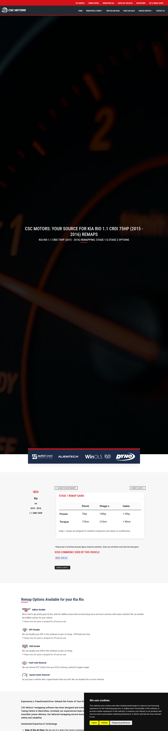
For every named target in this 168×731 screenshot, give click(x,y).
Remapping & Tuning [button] (93, 11)
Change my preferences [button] (121, 723)
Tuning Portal (93, 3)
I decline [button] (104, 723)
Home (80, 11)
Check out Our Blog (125, 3)
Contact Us (160, 11)
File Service (80, 3)
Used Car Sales (129, 11)
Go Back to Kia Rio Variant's (66, 488)
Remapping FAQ (108, 3)
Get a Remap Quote (156, 3)
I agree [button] (94, 723)
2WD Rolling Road (113, 11)
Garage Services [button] (145, 11)
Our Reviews (140, 3)
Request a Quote (138, 488)
